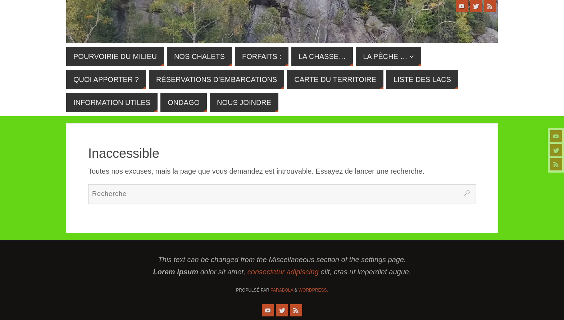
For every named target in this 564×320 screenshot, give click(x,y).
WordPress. (313, 290)
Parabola (281, 290)
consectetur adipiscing (283, 272)
